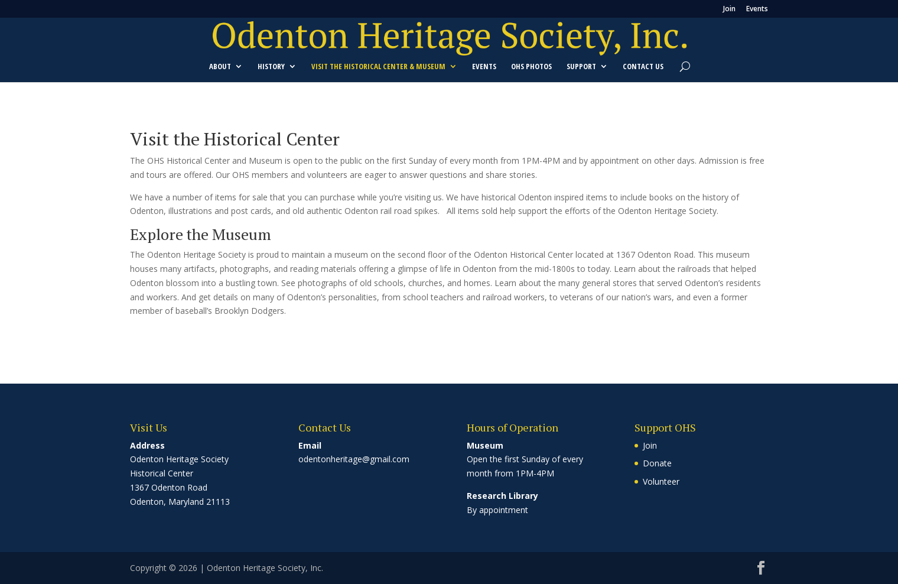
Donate (657, 463)
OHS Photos (531, 67)
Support (581, 67)
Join (729, 9)
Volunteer (661, 481)
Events (757, 9)
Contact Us (643, 67)
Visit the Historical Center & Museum (378, 67)
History (271, 67)
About (220, 67)
